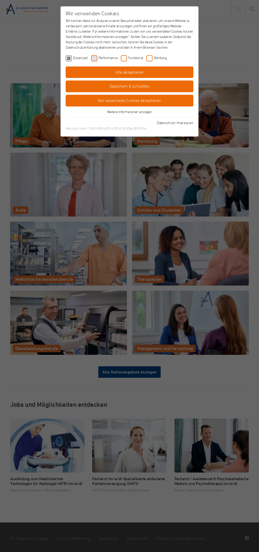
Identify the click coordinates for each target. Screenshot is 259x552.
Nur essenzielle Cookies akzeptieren (129, 100)
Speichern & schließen (129, 86)
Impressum (185, 122)
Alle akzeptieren (129, 72)
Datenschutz (166, 122)
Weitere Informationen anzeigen (129, 112)
